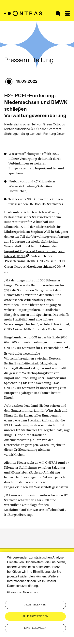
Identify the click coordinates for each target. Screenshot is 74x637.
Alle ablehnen (35, 604)
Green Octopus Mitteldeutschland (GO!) (32, 266)
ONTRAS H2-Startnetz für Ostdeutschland (33, 348)
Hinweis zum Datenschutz (22, 592)
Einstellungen (35, 627)
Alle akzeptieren (35, 616)
